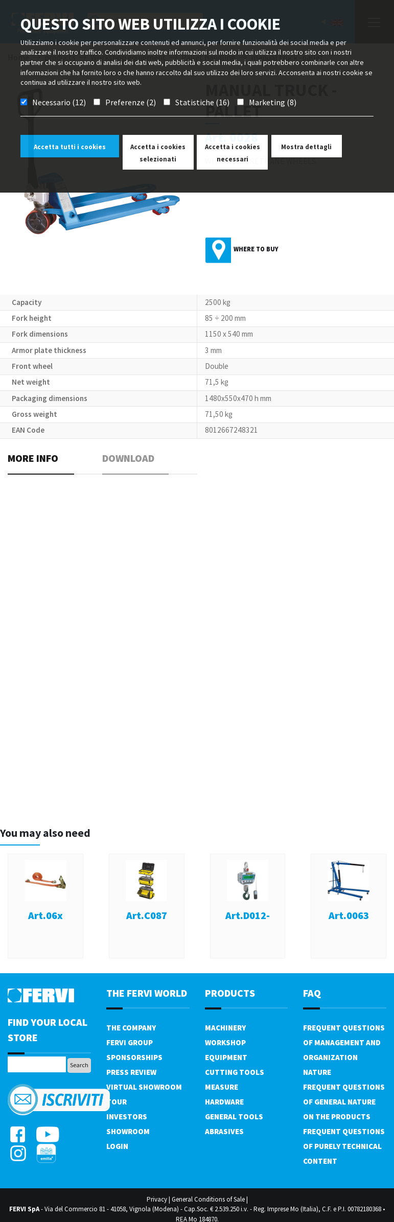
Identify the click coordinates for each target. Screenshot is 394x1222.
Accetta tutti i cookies (70, 147)
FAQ (312, 992)
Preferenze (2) (130, 102)
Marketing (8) (272, 102)
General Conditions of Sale (208, 1199)
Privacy (157, 1199)
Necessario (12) (59, 102)
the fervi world (146, 992)
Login (117, 1146)
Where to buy (256, 249)
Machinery (225, 1027)
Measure (221, 1087)
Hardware (224, 1102)
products (230, 992)
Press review (131, 1072)
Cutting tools (234, 1072)
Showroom (128, 1131)
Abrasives (224, 1131)
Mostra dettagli (306, 147)
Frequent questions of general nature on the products (344, 1101)
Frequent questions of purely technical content (344, 1146)
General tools (234, 1116)
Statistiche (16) (202, 102)
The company (131, 1027)
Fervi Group (129, 1042)
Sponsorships (134, 1057)
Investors (126, 1116)
